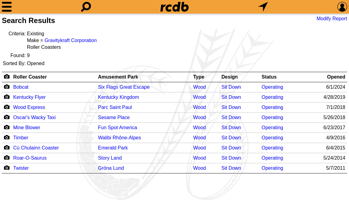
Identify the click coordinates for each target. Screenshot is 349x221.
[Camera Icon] (7, 86)
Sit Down (231, 87)
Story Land (110, 158)
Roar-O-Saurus (29, 158)
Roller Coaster (30, 76)
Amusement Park (118, 76)
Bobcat (21, 87)
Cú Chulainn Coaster (36, 147)
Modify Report (331, 18)
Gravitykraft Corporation (71, 40)
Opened (336, 76)
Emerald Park (113, 147)
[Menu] (7, 7)
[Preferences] (342, 7)
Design (230, 76)
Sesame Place (114, 117)
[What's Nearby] (263, 7)
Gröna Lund (111, 168)
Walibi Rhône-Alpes (119, 137)
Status (268, 76)
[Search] (86, 7)
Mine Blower (26, 127)
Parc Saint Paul (115, 107)
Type (198, 76)
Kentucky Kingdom (118, 97)
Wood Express (29, 107)
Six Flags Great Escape (124, 87)
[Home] (174, 7)
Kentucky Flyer (29, 97)
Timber (20, 137)
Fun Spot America (117, 127)
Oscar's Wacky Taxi (34, 117)
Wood (199, 87)
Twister (21, 168)
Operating (272, 87)
